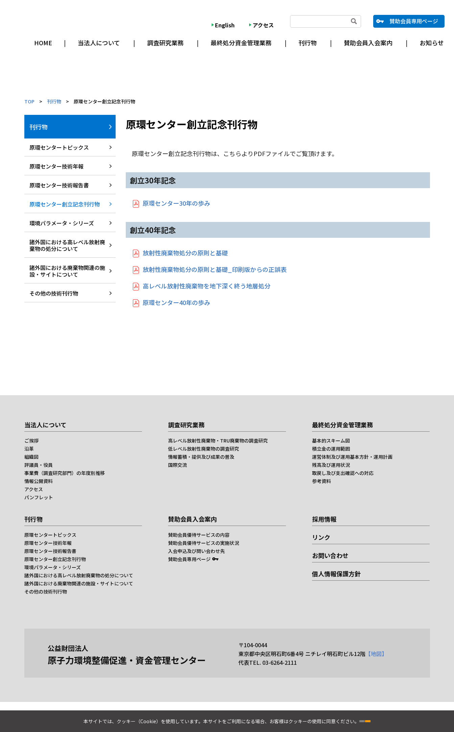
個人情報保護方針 (336, 573)
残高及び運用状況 (331, 464)
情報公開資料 (38, 481)
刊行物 (307, 42)
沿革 (29, 448)
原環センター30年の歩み (176, 203)
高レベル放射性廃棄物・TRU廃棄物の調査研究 (218, 440)
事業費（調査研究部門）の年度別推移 (64, 473)
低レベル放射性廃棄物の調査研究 (203, 448)
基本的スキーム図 (331, 440)
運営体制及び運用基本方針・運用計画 (352, 456)
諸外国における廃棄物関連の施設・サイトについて (67, 270)
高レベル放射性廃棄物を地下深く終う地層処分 (206, 285)
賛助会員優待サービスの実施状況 (203, 542)
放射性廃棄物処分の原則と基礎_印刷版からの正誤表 (215, 269)
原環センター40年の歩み (176, 302)
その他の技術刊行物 (53, 293)
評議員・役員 (38, 464)
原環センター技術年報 (56, 166)
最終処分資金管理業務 (241, 42)
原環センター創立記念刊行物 (64, 204)
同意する (390, 718)
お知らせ (432, 42)
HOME (43, 42)
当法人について (99, 42)
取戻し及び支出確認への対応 (343, 473)
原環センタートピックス (59, 147)
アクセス (263, 25)
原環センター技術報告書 (59, 185)
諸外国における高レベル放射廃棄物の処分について (67, 245)
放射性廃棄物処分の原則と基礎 (185, 252)
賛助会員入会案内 (368, 42)
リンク (321, 537)
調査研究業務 (165, 42)
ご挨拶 (31, 440)
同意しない (340, 718)
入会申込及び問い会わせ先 (196, 551)
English (225, 25)
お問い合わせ (330, 555)
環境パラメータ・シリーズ (61, 223)
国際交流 (177, 464)
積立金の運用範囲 (331, 448)
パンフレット (38, 497)
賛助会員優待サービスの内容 (199, 534)
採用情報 (324, 518)
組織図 (31, 456)
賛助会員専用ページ (413, 21)
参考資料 (321, 481)
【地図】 (376, 654)
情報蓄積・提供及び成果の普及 (201, 456)
